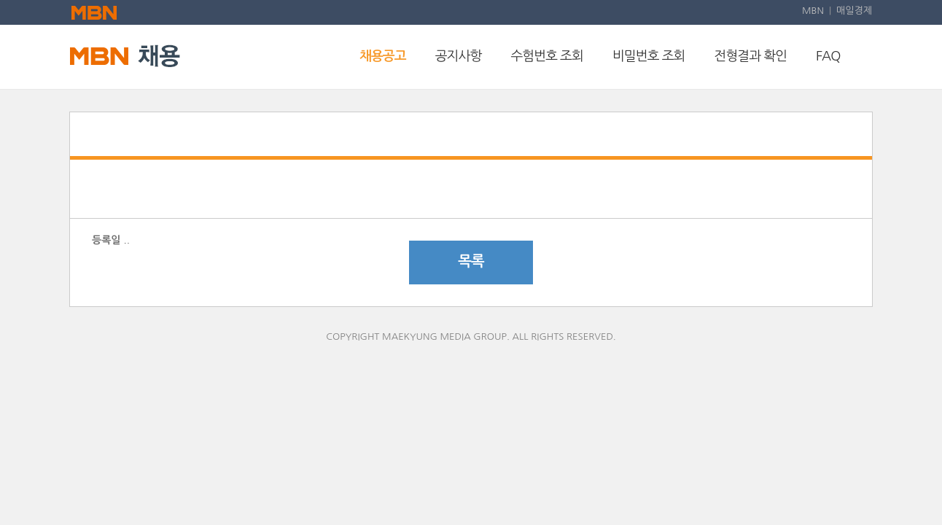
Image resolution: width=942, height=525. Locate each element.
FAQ (828, 56)
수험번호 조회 (546, 56)
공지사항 (458, 56)
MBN (813, 10)
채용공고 (382, 56)
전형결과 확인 (751, 56)
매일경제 (854, 10)
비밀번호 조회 (648, 56)
